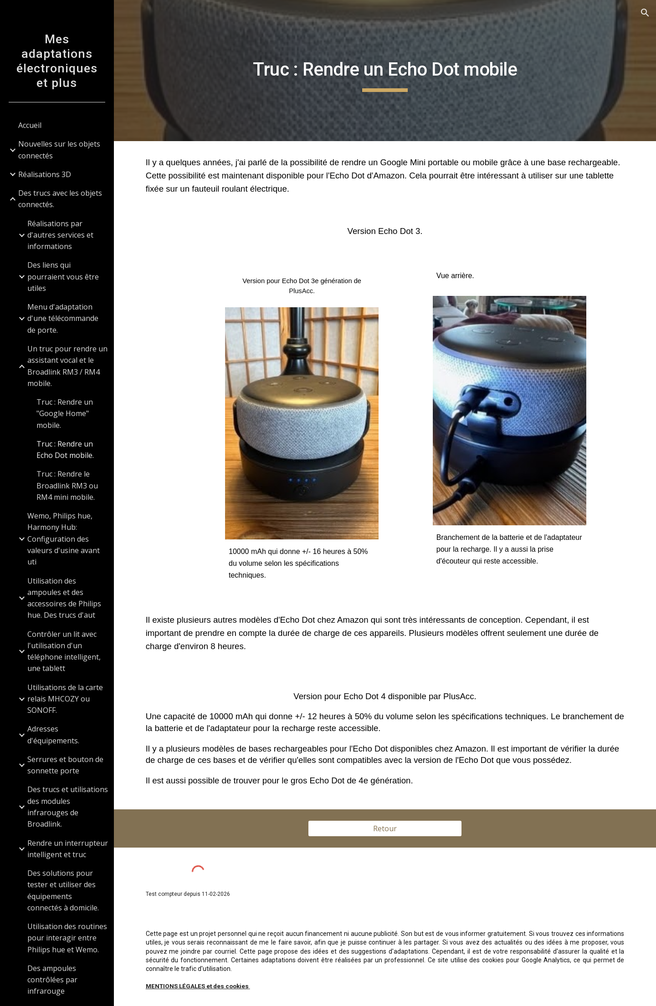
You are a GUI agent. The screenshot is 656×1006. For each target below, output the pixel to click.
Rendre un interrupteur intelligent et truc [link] (67, 848)
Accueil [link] (29, 125)
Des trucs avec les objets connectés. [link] (60, 198)
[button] (645, 13)
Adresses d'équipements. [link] (53, 734)
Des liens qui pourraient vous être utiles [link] (63, 276)
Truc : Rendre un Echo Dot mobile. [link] (65, 449)
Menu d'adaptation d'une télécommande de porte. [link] (62, 318)
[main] (385, 71)
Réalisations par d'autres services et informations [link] (60, 235)
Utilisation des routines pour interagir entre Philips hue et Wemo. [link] (67, 938)
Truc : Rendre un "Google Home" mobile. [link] (64, 413)
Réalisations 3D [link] (44, 174)
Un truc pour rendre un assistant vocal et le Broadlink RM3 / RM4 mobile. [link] (67, 366)
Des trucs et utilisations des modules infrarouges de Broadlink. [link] (67, 806)
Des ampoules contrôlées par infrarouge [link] (52, 979)
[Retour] (384, 828)
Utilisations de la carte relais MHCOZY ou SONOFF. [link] (65, 699)
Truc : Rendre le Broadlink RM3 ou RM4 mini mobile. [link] (67, 485)
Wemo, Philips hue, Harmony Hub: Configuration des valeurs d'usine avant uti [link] (63, 539)
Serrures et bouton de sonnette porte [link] (65, 765)
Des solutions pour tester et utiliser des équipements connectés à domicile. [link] (63, 890)
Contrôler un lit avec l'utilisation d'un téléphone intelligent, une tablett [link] (64, 651)
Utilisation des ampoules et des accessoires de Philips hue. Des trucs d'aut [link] (64, 598)
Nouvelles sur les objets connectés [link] (59, 149)
